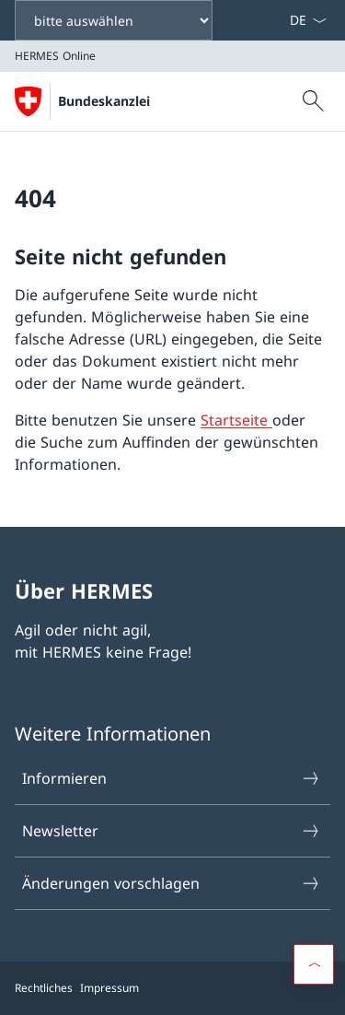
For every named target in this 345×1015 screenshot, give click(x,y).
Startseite (236, 420)
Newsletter (171, 831)
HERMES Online (149, 100)
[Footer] (172, 988)
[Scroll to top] (313, 964)
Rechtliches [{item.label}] (44, 988)
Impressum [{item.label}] (109, 988)
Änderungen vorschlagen (171, 883)
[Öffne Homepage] (82, 101)
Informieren (171, 778)
